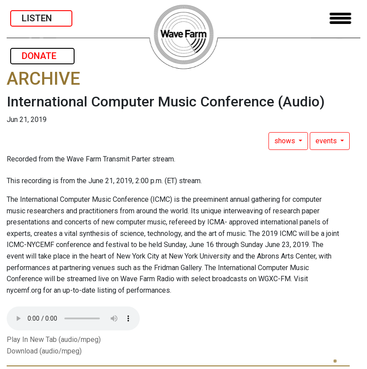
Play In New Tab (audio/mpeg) (54, 339)
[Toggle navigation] (340, 18)
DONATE (42, 56)
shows (285, 141)
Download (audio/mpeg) (44, 351)
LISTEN (41, 18)
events (327, 141)
